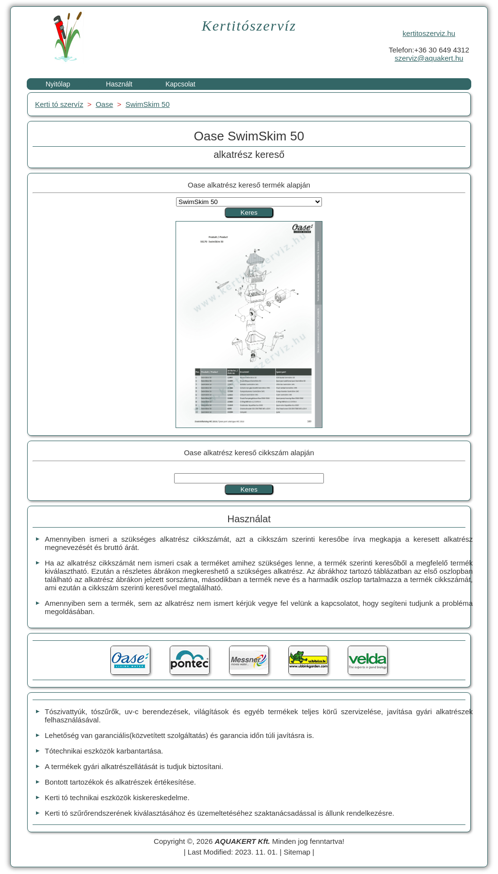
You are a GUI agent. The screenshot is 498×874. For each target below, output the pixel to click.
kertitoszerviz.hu (429, 33)
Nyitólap (58, 84)
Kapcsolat (180, 84)
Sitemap (297, 852)
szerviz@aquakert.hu (428, 58)
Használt (119, 84)
